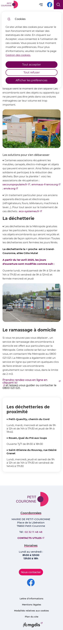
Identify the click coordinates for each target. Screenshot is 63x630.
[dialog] (31, 50)
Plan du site (31, 616)
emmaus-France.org (45, 184)
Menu (40, 4)
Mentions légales (31, 604)
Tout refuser (32, 72)
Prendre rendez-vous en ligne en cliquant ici (25, 381)
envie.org (9, 188)
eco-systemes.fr (29, 211)
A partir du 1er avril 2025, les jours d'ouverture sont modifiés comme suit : (28, 261)
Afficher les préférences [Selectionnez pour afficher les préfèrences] (31, 80)
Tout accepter (31, 64)
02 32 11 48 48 (33, 531)
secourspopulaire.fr (15, 184)
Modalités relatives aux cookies (31, 610)
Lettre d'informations (31, 598)
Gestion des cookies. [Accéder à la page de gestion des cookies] (18, 55)
